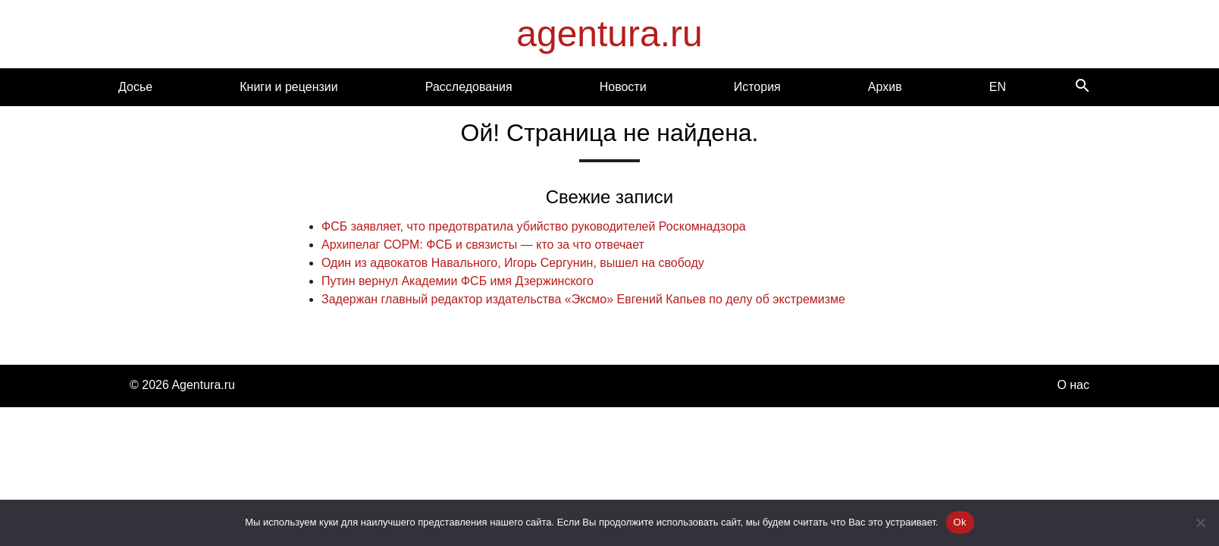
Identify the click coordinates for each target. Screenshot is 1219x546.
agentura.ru (609, 34)
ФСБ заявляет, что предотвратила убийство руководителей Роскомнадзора (533, 226)
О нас (1073, 384)
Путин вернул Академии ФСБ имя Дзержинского (457, 281)
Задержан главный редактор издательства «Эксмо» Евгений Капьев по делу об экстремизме (583, 299)
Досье (135, 86)
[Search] (1082, 87)
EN (997, 86)
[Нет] (1200, 522)
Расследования (468, 86)
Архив (885, 86)
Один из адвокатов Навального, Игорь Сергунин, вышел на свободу (512, 262)
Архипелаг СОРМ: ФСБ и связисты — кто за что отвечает (482, 244)
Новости (623, 86)
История (757, 86)
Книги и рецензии (288, 86)
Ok (960, 522)
